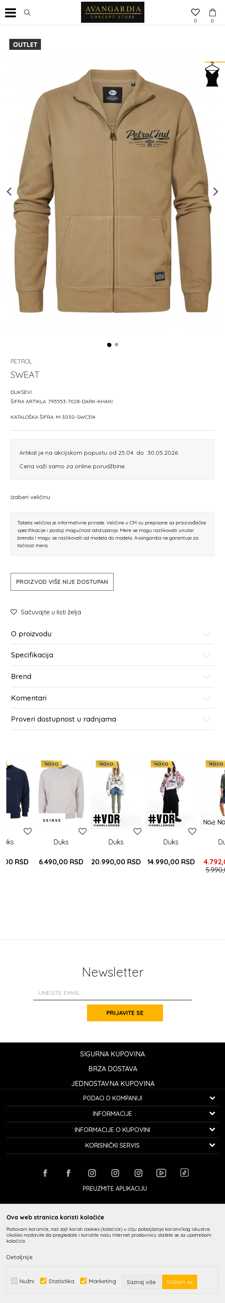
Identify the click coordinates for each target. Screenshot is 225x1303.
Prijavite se (125, 1013)
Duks (61, 842)
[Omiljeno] (195, 13)
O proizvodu (111, 634)
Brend (111, 677)
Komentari (111, 698)
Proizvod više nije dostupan (62, 582)
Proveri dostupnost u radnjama (111, 719)
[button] (27, 12)
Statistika (61, 1281)
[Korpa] (212, 4)
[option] (112, 191)
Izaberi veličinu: (31, 496)
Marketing (102, 1281)
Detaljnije (19, 1257)
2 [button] (117, 345)
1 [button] (109, 345)
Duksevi (21, 392)
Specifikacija (111, 655)
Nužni (26, 1281)
